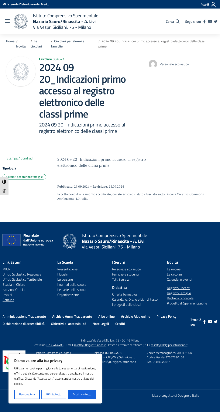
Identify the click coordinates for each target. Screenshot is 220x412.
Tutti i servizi (120, 279)
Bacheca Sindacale (180, 298)
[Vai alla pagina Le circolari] (36, 44)
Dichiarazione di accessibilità (24, 323)
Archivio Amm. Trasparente (72, 316)
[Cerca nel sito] (173, 21)
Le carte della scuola (71, 289)
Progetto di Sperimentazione (187, 303)
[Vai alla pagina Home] (10, 41)
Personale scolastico (126, 269)
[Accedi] (208, 4)
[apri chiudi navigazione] (7, 21)
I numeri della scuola (71, 284)
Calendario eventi (179, 279)
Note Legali (101, 323)
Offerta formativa (124, 294)
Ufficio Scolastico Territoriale (22, 279)
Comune (8, 299)
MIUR (6, 269)
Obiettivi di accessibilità (68, 323)
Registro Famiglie (179, 293)
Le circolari (174, 274)
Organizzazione (68, 294)
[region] (55, 378)
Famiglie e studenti (125, 274)
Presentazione (67, 269)
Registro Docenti (178, 287)
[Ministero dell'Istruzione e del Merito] (26, 4)
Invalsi (7, 294)
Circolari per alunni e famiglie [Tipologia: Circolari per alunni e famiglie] (24, 176)
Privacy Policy (166, 316)
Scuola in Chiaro (14, 284)
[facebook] (204, 21)
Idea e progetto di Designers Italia (175, 395)
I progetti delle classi (126, 304)
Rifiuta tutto (53, 394)
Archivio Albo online (135, 316)
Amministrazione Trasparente (24, 316)
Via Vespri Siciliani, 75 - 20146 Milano (115, 340)
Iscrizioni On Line (14, 289)
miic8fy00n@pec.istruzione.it (169, 345)
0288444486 (55, 345)
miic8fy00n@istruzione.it (90, 345)
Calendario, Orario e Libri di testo (135, 299)
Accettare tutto (82, 394)
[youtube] (210, 21)
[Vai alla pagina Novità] (21, 46)
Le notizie (174, 269)
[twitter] (215, 21)
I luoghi (62, 274)
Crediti (120, 323)
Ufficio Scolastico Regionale (22, 274)
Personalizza (27, 394)
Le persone (65, 279)
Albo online (106, 316)
